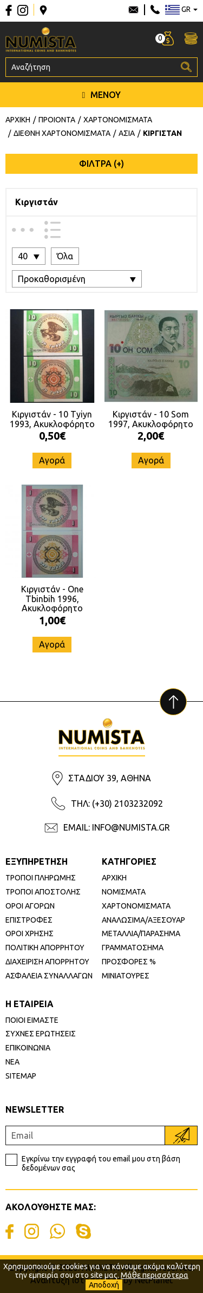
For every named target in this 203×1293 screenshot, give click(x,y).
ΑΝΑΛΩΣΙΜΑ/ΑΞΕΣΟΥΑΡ (143, 920)
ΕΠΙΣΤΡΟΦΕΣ (29, 920)
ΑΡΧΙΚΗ (114, 877)
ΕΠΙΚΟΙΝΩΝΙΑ (27, 1047)
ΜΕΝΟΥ (101, 95)
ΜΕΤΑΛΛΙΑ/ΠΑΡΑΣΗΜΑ (141, 933)
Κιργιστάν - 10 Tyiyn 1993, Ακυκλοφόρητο (52, 419)
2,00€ (150, 435)
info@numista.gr (133, 9)
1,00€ (52, 620)
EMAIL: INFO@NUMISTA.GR (116, 827)
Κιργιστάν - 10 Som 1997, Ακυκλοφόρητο (150, 419)
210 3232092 (155, 9)
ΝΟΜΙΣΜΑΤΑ (124, 891)
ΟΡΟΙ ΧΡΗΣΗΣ (29, 933)
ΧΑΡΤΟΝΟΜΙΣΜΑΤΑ (136, 906)
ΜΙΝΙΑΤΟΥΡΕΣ (125, 975)
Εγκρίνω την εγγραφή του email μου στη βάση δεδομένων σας (101, 1163)
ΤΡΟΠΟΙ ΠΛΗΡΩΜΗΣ (40, 877)
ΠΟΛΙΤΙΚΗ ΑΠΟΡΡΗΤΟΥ (44, 947)
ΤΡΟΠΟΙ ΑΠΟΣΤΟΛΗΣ (43, 891)
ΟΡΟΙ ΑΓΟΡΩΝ (30, 906)
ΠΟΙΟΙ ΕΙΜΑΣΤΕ (31, 1020)
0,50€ (52, 435)
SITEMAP (20, 1076)
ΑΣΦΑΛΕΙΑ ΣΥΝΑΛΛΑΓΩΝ (49, 975)
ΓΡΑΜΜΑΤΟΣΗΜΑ (132, 947)
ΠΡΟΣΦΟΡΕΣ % (129, 961)
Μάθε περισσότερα (154, 1275)
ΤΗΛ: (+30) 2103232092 (117, 803)
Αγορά (52, 460)
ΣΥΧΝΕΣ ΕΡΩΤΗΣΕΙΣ (40, 1033)
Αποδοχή (104, 1285)
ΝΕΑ (12, 1061)
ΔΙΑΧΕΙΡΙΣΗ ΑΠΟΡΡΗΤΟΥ (47, 961)
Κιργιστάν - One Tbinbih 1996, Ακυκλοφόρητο (52, 598)
